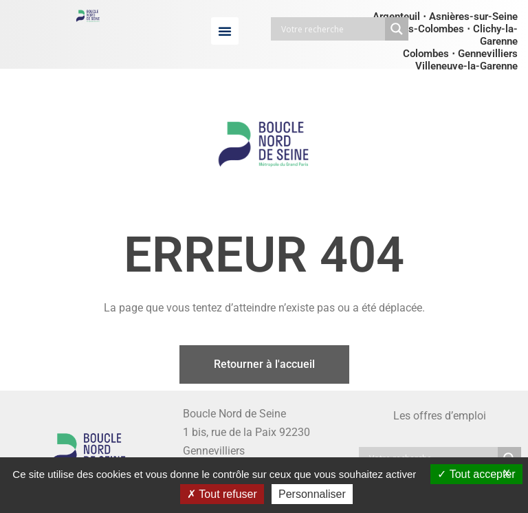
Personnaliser (312, 494)
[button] (225, 31)
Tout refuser (222, 494)
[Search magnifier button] (396, 29)
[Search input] (331, 29)
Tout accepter (476, 474)
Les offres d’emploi (439, 415)
